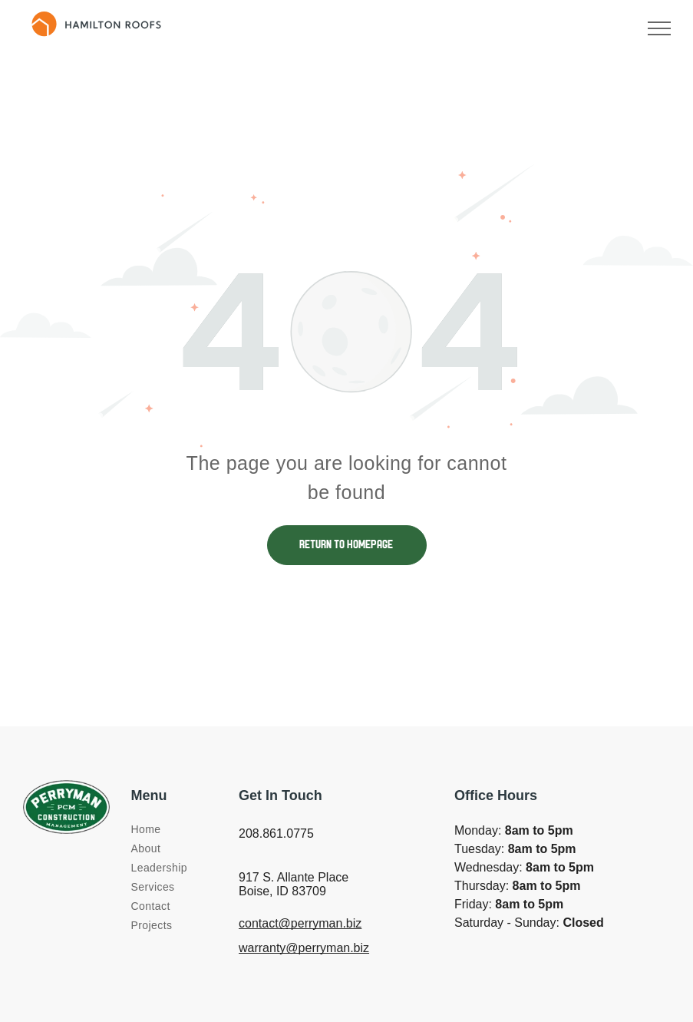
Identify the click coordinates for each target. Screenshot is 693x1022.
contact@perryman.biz (300, 923)
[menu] (659, 28)
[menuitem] (186, 829)
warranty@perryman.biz (304, 947)
